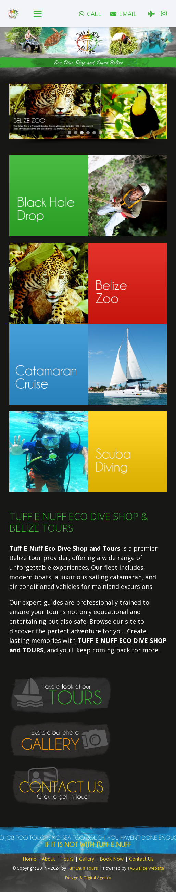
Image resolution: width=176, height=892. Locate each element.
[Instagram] (164, 14)
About (48, 858)
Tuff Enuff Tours (82, 868)
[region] (88, 115)
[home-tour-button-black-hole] (88, 195)
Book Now (112, 858)
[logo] (13, 14)
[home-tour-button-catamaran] (88, 364)
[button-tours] (88, 694)
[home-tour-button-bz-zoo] (88, 283)
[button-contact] (88, 786)
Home (29, 858)
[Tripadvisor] (151, 14)
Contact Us (141, 858)
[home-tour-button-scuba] (88, 451)
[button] (38, 14)
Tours (67, 858)
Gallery (86, 858)
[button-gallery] (88, 740)
